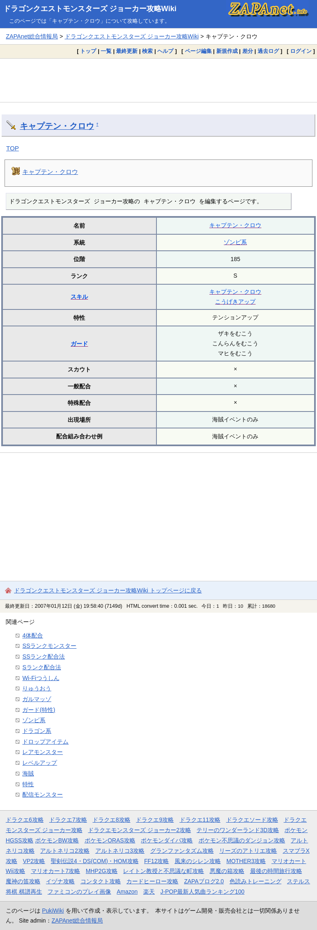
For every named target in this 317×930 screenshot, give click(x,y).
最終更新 (126, 51)
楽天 (149, 891)
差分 (247, 51)
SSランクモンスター (49, 645)
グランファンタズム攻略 (182, 850)
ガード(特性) (38, 709)
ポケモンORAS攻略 (110, 840)
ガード (79, 343)
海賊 (28, 773)
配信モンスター (42, 794)
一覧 (106, 51)
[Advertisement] (158, 80)
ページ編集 (198, 51)
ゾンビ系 (235, 242)
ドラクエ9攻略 (155, 819)
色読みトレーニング (255, 881)
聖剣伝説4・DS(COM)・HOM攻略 (95, 861)
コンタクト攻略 (100, 881)
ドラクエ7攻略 (68, 819)
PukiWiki (53, 910)
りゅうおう (36, 688)
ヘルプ (165, 51)
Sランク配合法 (41, 667)
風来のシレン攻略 (198, 861)
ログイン (301, 51)
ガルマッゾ (36, 699)
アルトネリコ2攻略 (65, 850)
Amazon (127, 891)
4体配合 (32, 635)
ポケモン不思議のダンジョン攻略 (242, 840)
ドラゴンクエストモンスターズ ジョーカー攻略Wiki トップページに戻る (108, 590)
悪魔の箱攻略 (227, 871)
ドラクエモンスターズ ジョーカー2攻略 (139, 830)
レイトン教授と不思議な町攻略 (163, 871)
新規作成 (227, 51)
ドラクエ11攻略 (200, 819)
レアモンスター (42, 752)
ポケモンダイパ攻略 (167, 840)
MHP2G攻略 (102, 871)
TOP (12, 148)
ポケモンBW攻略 (57, 840)
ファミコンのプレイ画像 (79, 891)
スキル (79, 296)
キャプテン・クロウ (57, 126)
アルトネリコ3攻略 (120, 850)
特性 (28, 784)
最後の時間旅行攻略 (276, 871)
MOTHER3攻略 (246, 861)
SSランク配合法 (43, 656)
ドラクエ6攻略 (25, 819)
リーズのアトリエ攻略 (248, 850)
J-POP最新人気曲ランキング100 (202, 891)
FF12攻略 (156, 861)
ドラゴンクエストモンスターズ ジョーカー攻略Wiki (90, 9)
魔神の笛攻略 (23, 881)
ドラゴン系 (36, 731)
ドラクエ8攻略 (111, 819)
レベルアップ (39, 762)
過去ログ (268, 51)
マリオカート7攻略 (55, 871)
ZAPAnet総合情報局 (32, 36)
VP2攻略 (34, 861)
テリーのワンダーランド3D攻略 (237, 830)
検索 (147, 51)
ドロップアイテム (45, 741)
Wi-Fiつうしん (40, 678)
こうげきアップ (235, 301)
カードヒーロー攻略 (152, 881)
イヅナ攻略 (60, 881)
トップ (88, 51)
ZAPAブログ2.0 (204, 881)
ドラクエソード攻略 (252, 819)
